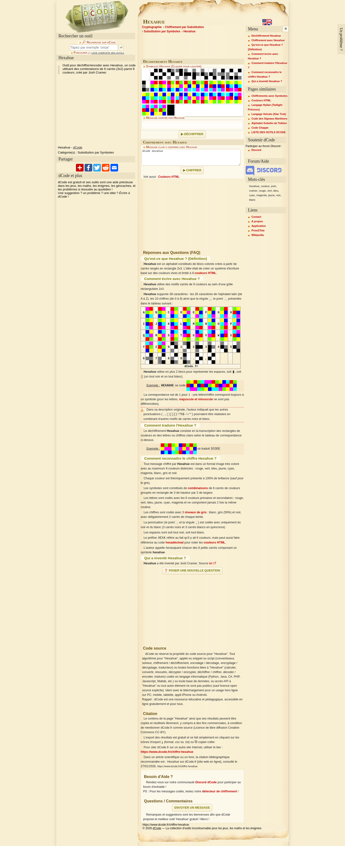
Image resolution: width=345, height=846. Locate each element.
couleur (265, 186)
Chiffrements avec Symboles (270, 95)
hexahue (254, 186)
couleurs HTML (205, 273)
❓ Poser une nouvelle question (192, 570)
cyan (252, 195)
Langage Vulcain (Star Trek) (269, 114)
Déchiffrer (193, 134)
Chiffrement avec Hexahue (268, 40)
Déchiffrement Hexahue (266, 35)
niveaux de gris (196, 512)
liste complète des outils (108, 52)
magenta (261, 195)
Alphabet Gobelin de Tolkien (269, 123)
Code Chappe (260, 127)
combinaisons (198, 488)
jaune (271, 195)
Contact (256, 216)
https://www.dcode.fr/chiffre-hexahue (167, 752)
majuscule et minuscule (196, 399)
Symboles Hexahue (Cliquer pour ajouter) (173, 66)
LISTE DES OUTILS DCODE (269, 132)
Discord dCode (206, 782)
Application (259, 225)
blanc (252, 199)
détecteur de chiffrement (219, 791)
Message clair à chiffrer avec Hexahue (171, 147)
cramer (253, 190)
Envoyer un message (192, 807)
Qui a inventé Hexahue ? (267, 81)
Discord (256, 150)
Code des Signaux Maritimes (270, 118)
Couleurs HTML (168, 176)
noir (278, 195)
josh (273, 186)
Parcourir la (99, 52)
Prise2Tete (258, 230)
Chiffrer (193, 170)
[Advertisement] (192, 608)
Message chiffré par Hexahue (165, 118)
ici (212, 563)
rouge (262, 190)
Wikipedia (258, 235)
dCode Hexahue (191, 157)
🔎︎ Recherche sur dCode (98, 42)
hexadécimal (175, 542)
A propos (257, 221)
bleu (275, 190)
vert (269, 190)
